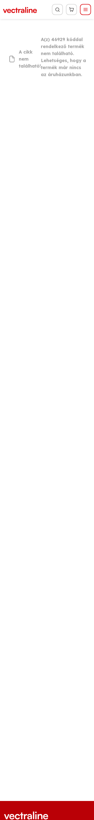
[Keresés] (57, 9)
